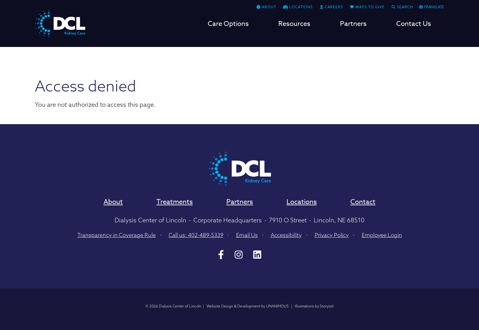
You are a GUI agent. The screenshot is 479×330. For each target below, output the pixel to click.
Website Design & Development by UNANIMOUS (248, 306)
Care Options (228, 24)
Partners (353, 24)
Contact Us (413, 24)
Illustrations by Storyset (314, 306)
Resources (294, 24)
